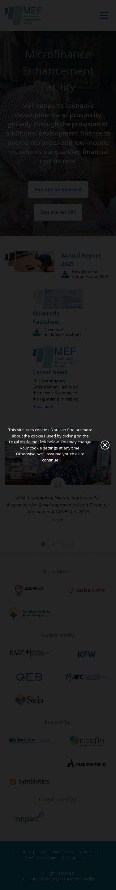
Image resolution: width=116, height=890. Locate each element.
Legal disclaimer (24, 442)
